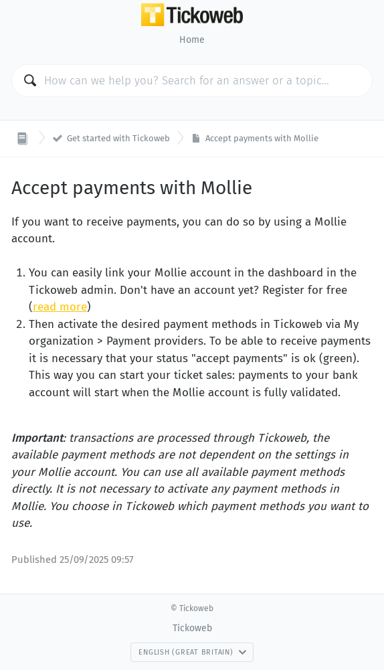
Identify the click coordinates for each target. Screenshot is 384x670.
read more (60, 307)
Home (192, 40)
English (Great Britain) (192, 652)
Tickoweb (192, 628)
